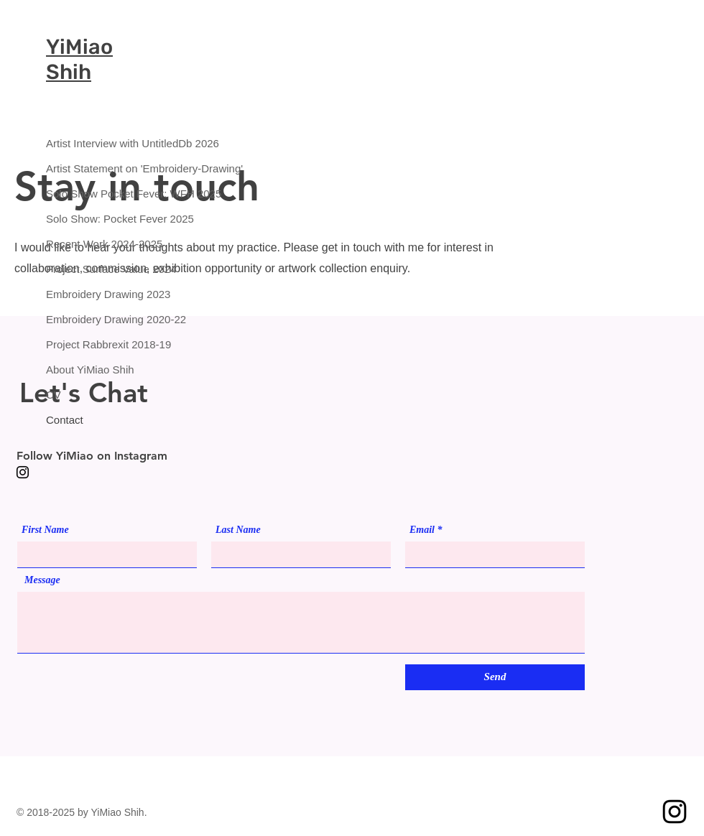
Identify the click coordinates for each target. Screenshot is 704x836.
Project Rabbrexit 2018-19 (96, 344)
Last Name (238, 530)
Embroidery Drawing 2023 (96, 294)
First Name (45, 530)
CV (53, 395)
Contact (64, 420)
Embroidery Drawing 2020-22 (96, 319)
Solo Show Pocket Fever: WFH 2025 (96, 193)
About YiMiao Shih (90, 369)
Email (422, 530)
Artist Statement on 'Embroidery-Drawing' (96, 168)
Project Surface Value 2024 (96, 269)
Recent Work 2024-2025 (96, 244)
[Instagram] (22, 472)
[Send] (495, 677)
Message (42, 580)
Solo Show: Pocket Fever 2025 (96, 219)
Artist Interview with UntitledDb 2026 (96, 143)
